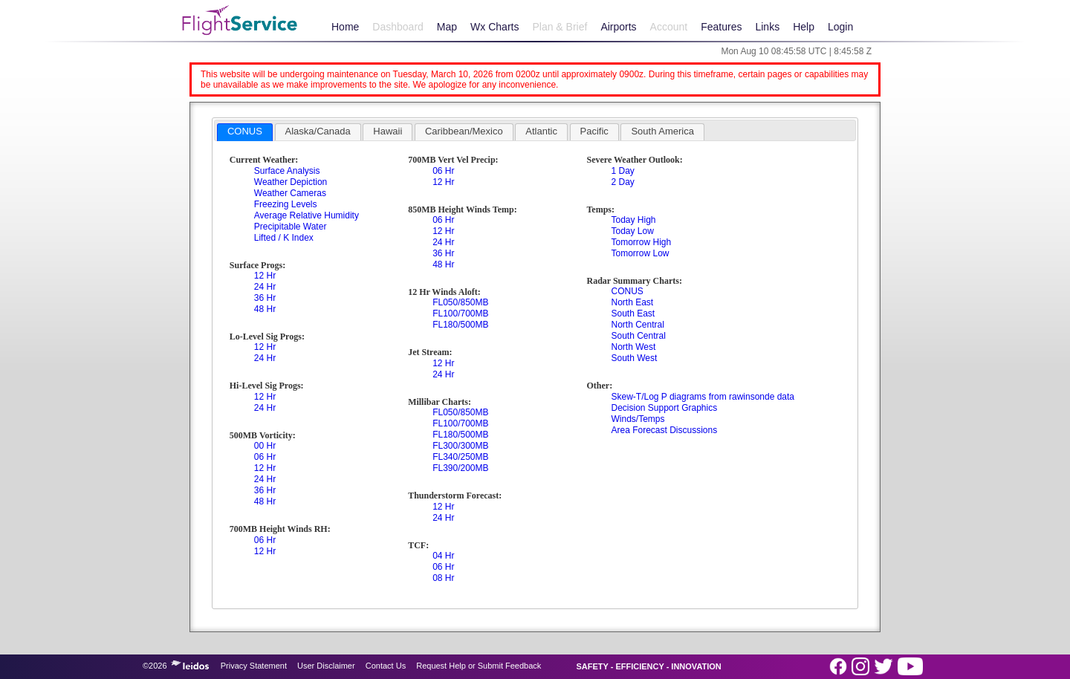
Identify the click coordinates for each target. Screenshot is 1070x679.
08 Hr (443, 578)
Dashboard (398, 27)
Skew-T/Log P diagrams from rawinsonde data (702, 397)
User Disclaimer (326, 665)
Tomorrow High (641, 242)
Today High (633, 220)
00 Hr (265, 446)
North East (632, 302)
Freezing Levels (285, 204)
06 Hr (265, 457)
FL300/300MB (460, 446)
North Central (637, 324)
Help (803, 27)
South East (633, 313)
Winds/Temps (637, 419)
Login (840, 27)
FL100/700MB (460, 313)
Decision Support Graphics (664, 408)
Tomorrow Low (640, 253)
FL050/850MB (460, 302)
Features (721, 27)
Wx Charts (494, 27)
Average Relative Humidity (306, 215)
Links (767, 27)
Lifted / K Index (284, 238)
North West (633, 347)
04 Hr (443, 555)
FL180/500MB (460, 324)
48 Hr (265, 309)
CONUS (627, 291)
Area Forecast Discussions (664, 430)
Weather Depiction (291, 182)
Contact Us (386, 665)
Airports (618, 27)
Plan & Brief (559, 27)
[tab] (245, 132)
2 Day (622, 182)
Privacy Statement (254, 665)
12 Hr (265, 275)
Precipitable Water (290, 226)
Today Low (632, 231)
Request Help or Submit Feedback (478, 665)
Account (669, 27)
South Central (638, 336)
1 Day (622, 171)
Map (447, 27)
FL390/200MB (460, 468)
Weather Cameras (290, 193)
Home (345, 27)
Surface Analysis (287, 171)
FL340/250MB (460, 457)
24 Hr (265, 287)
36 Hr (265, 298)
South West (634, 358)
